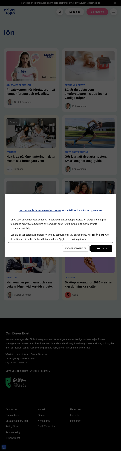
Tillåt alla (101, 248)
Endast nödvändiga (75, 248)
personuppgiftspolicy (36, 234)
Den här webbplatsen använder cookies (40, 210)
